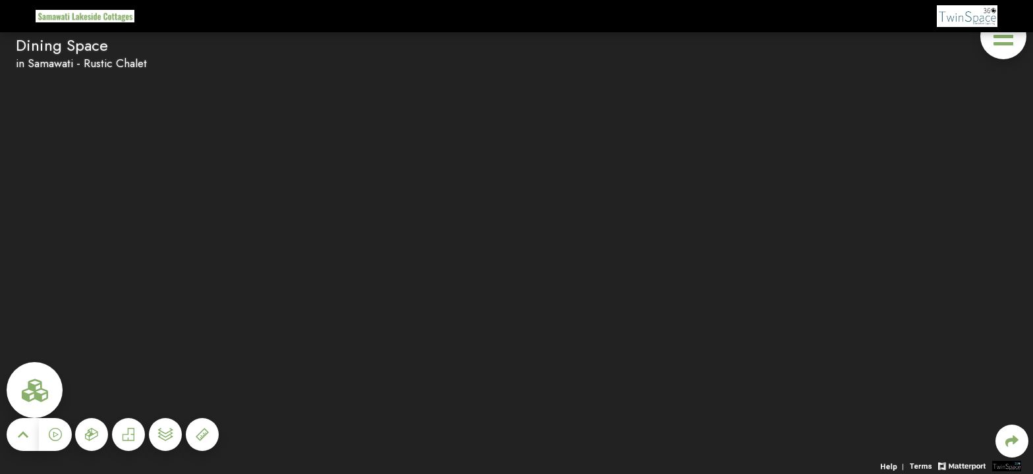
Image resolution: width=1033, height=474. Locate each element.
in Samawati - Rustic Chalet (81, 63)
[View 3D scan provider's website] (1006, 465)
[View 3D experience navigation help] (894, 465)
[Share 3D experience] (1011, 441)
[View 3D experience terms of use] (922, 465)
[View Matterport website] (961, 465)
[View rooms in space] (35, 390)
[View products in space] (1003, 36)
